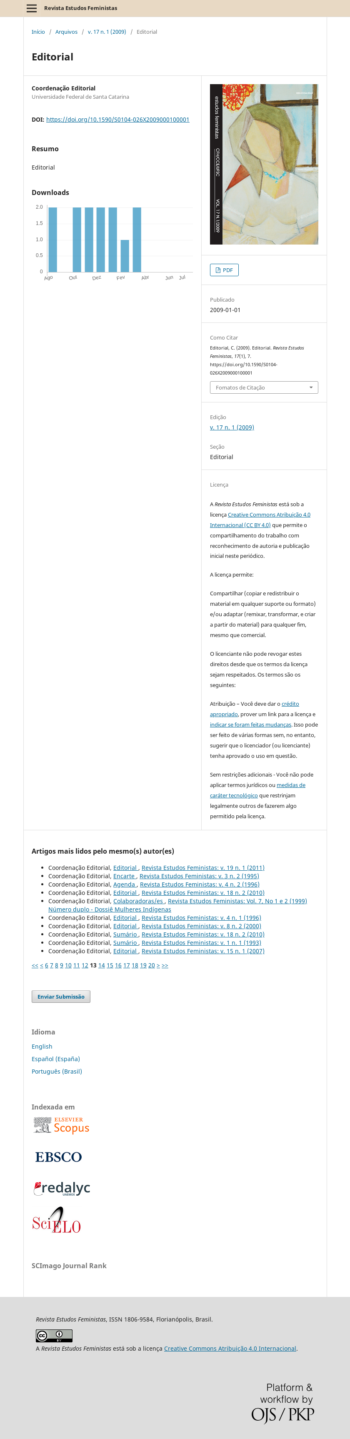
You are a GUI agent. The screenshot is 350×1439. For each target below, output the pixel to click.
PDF (227, 270)
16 (118, 965)
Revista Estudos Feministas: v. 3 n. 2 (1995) (199, 876)
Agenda (125, 884)
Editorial (125, 868)
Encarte (124, 876)
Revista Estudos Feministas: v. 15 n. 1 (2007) (203, 951)
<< (35, 965)
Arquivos (66, 31)
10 (68, 965)
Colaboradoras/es (139, 901)
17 (126, 965)
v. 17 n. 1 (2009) (107, 31)
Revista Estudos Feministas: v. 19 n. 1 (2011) (203, 868)
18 (135, 965)
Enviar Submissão (61, 996)
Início (38, 31)
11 (76, 965)
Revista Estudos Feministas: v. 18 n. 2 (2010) (203, 893)
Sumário (125, 934)
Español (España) (56, 1059)
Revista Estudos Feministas (80, 8)
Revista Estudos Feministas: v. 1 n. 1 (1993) (201, 943)
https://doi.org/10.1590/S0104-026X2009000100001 (118, 119)
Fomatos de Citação (240, 387)
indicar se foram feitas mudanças (250, 724)
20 (151, 965)
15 (110, 965)
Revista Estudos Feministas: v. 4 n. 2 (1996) (200, 884)
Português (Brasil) (57, 1071)
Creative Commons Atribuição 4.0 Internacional (230, 1348)
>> (165, 965)
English (42, 1046)
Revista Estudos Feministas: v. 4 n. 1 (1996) (201, 918)
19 (143, 965)
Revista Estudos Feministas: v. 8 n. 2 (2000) (201, 926)
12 (85, 965)
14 (101, 965)
